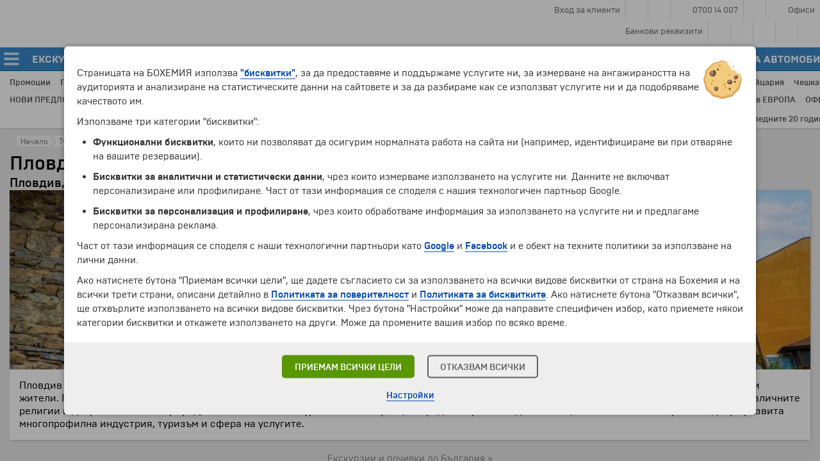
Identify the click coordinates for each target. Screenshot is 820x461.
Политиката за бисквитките (483, 294)
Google (439, 246)
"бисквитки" (267, 73)
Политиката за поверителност (340, 294)
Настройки (410, 395)
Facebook (486, 246)
